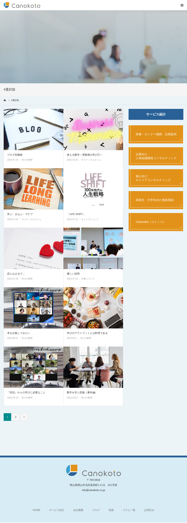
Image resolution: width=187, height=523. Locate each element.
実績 (111, 510)
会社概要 (78, 510)
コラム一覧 (129, 510)
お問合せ (149, 510)
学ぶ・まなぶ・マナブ (20, 214)
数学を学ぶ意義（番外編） (82, 392)
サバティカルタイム (91, 160)
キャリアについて (90, 219)
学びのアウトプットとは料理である (87, 333)
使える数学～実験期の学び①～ (85, 154)
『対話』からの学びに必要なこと (26, 392)
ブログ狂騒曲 (14, 154)
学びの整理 (27, 160)
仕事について (87, 278)
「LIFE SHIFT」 (76, 214)
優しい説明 (73, 273)
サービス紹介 (56, 510)
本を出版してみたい (18, 333)
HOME (36, 510)
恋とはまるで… (16, 273)
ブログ (96, 510)
